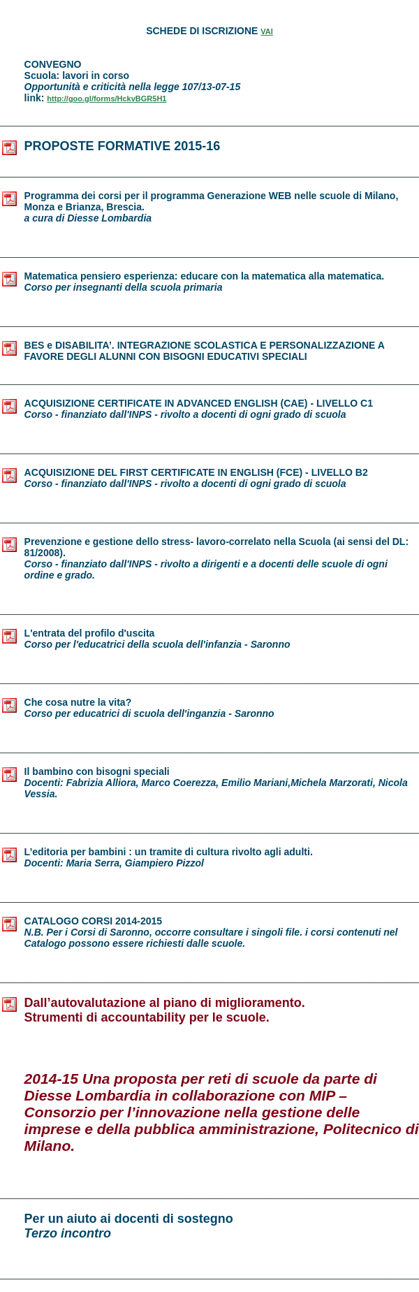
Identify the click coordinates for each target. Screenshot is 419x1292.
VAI (266, 31)
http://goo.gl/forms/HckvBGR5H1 (106, 98)
